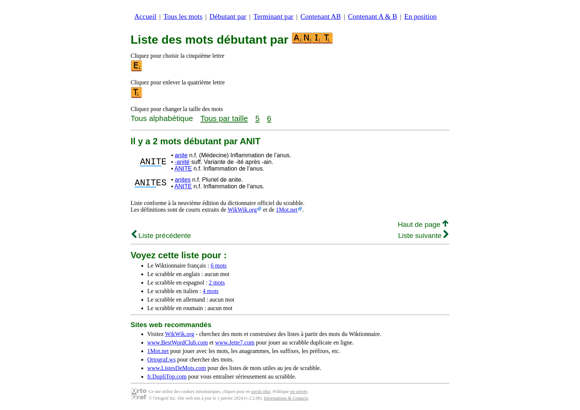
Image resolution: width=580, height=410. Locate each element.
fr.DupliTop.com (166, 376)
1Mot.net (286, 209)
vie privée (298, 391)
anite (181, 155)
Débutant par (227, 16)
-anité (182, 162)
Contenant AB (320, 16)
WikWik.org (242, 209)
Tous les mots (182, 16)
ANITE (183, 168)
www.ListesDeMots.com (176, 368)
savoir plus (260, 391)
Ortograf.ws (161, 359)
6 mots (218, 265)
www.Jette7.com (234, 342)
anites (182, 180)
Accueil (145, 16)
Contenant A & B (372, 16)
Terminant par (273, 16)
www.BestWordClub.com (177, 342)
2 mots (217, 282)
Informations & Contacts (286, 398)
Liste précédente (161, 235)
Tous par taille (224, 118)
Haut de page (423, 224)
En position (420, 16)
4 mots (211, 291)
